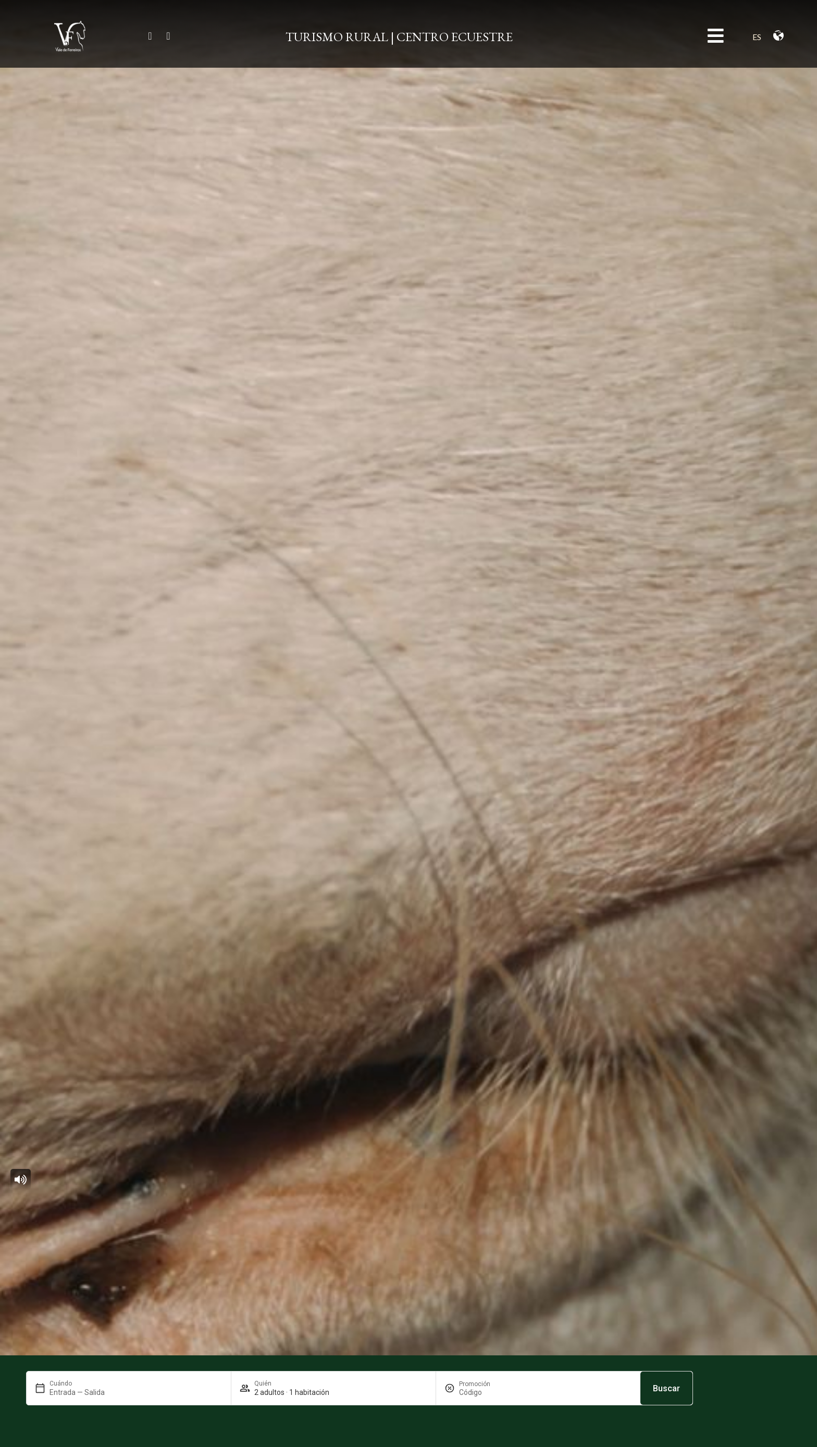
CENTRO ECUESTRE (455, 37)
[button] (20, 1179)
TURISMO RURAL (337, 37)
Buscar (666, 1388)
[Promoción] (484, 1392)
